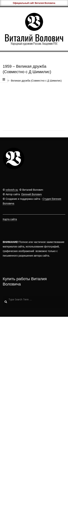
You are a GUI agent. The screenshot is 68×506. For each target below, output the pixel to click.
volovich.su (12, 379)
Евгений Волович (31, 383)
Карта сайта (10, 408)
